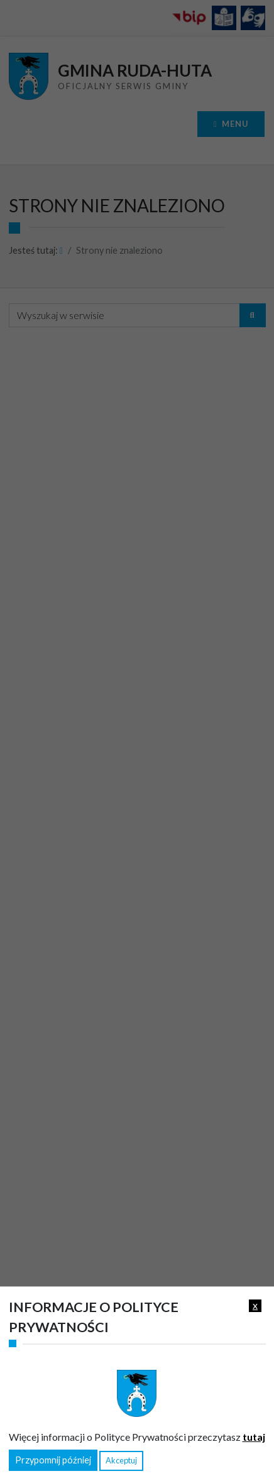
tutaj (254, 1437)
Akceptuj (121, 1460)
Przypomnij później (53, 1460)
